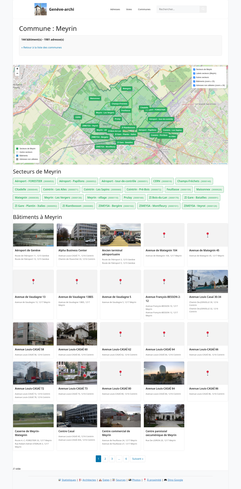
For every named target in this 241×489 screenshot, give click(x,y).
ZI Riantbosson (78, 206)
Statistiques (69, 480)
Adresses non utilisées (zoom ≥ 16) (210, 85)
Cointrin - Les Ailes (60, 189)
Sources (121, 480)
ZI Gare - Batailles (201, 197)
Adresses (115, 9)
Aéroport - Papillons (77, 181)
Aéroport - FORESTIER (34, 181)
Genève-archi (61, 9)
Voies (129, 9)
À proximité (154, 480)
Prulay (134, 197)
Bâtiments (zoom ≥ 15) (205, 81)
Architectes (89, 480)
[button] (17, 69)
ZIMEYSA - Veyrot (200, 206)
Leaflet (213, 163)
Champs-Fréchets (194, 181)
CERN (162, 181)
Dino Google (175, 480)
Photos (136, 480)
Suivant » (137, 458)
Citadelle (26, 189)
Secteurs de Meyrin (204, 69)
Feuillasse (179, 189)
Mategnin (27, 197)
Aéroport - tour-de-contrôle (125, 181)
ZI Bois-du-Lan (164, 197)
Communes (144, 9)
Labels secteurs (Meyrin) (206, 73)
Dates (106, 480)
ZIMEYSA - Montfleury (158, 206)
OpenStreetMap (223, 163)
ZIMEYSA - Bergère (116, 206)
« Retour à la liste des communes (41, 47)
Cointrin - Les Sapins (102, 189)
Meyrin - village (102, 197)
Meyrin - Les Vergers (63, 197)
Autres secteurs (202, 77)
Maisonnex (209, 189)
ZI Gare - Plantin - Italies (36, 206)
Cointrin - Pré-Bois (144, 189)
